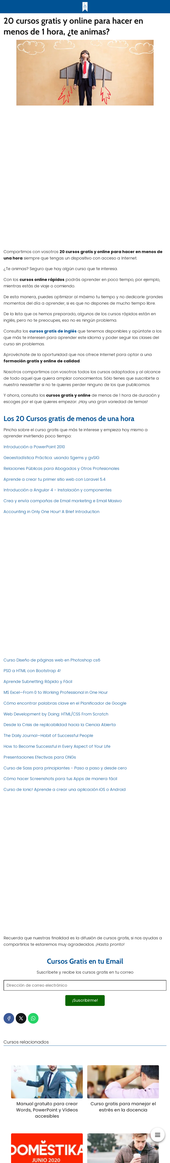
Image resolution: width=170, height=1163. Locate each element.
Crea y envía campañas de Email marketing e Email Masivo (63, 501)
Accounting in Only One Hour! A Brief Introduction (51, 511)
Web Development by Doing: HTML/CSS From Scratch (56, 714)
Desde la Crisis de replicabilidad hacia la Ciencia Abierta (60, 724)
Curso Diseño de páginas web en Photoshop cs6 (52, 660)
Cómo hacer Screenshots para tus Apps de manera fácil (60, 778)
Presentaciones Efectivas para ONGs (40, 757)
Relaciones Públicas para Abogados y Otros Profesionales (61, 468)
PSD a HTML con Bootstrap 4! (32, 670)
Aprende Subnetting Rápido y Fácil (38, 681)
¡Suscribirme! (85, 1000)
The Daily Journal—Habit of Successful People (48, 735)
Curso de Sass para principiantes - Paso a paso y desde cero (65, 768)
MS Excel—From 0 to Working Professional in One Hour (56, 692)
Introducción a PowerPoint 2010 (34, 447)
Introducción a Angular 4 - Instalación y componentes (58, 490)
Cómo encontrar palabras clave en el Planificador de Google (65, 703)
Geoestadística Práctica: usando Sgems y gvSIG (51, 457)
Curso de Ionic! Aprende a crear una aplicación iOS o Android (65, 789)
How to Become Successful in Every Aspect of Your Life (57, 746)
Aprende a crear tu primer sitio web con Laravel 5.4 (55, 479)
